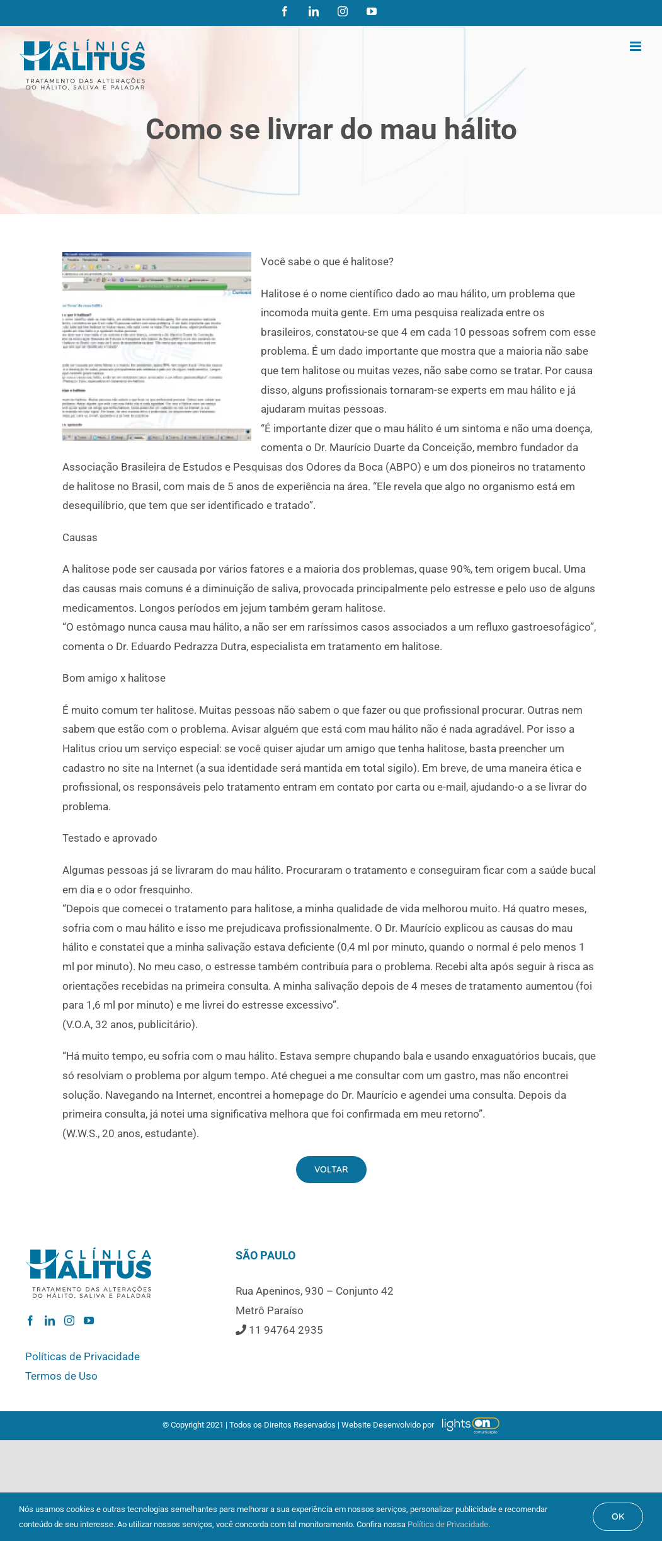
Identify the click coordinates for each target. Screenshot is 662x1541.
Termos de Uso (61, 1376)
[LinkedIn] (50, 1320)
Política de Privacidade (448, 1524)
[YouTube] (89, 1320)
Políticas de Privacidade (82, 1356)
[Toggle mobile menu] (636, 46)
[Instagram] (69, 1320)
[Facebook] (30, 1320)
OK (618, 1516)
